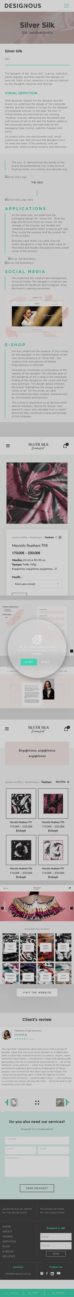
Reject (45, 661)
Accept (29, 661)
